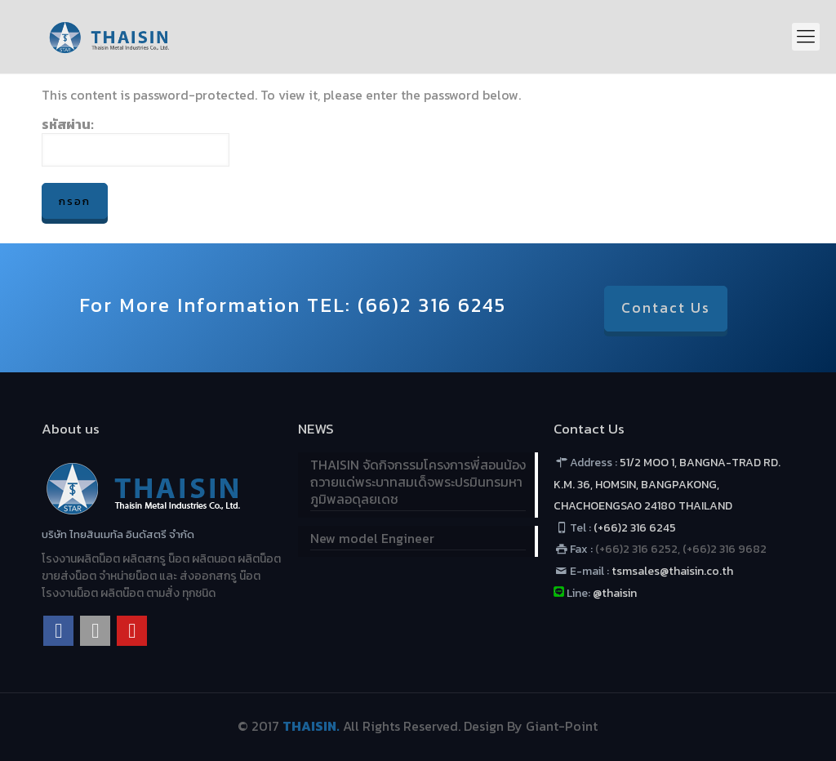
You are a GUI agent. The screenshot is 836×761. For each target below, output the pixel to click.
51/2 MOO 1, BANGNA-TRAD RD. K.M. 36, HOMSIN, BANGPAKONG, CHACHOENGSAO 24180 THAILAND (667, 484)
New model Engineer (372, 539)
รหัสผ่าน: (135, 141)
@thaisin (615, 593)
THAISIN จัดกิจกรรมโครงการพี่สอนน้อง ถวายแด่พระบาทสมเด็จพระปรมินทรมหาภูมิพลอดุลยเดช (418, 482)
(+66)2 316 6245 (635, 527)
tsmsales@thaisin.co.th (671, 571)
